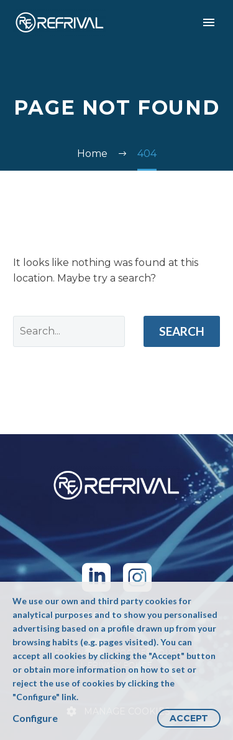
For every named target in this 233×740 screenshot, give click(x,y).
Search (181, 331)
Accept (189, 718)
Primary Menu (208, 22)
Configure (35, 718)
